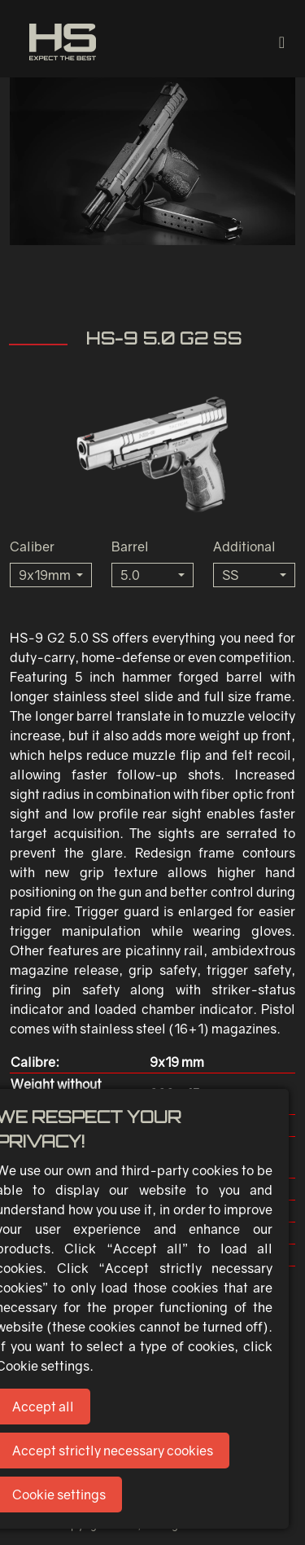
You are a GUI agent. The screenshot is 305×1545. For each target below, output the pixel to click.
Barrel (130, 546)
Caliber (32, 546)
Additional (244, 546)
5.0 (130, 575)
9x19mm (45, 575)
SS (230, 575)
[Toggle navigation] (281, 42)
